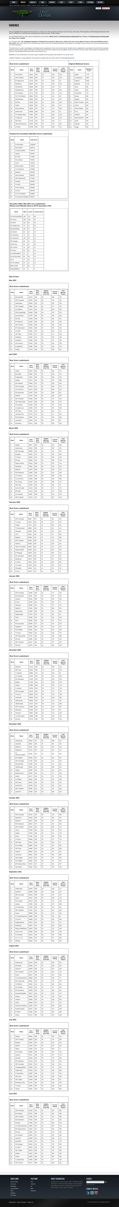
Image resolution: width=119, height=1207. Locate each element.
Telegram (90, 2)
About (10, 5)
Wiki (42, 2)
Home (13, 2)
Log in (98, 8)
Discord (100, 2)
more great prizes (68, 54)
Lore (46, 5)
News (43, 5)
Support (51, 2)
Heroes (34, 5)
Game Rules (17, 5)
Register (106, 8)
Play (61, 2)
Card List (23, 5)
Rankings (28, 5)
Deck (71, 2)
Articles (23, 2)
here (44, 51)
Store (80, 2)
